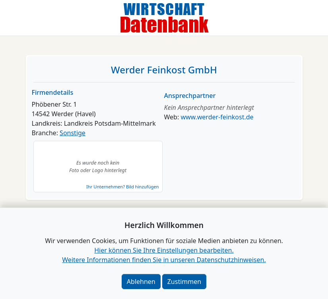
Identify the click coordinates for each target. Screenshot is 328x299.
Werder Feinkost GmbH (164, 69)
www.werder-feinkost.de (216, 117)
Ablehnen (141, 281)
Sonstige (72, 132)
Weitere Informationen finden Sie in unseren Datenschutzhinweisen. (164, 259)
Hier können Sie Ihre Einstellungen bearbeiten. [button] (163, 250)
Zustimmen (184, 281)
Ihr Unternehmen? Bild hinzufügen (122, 187)
